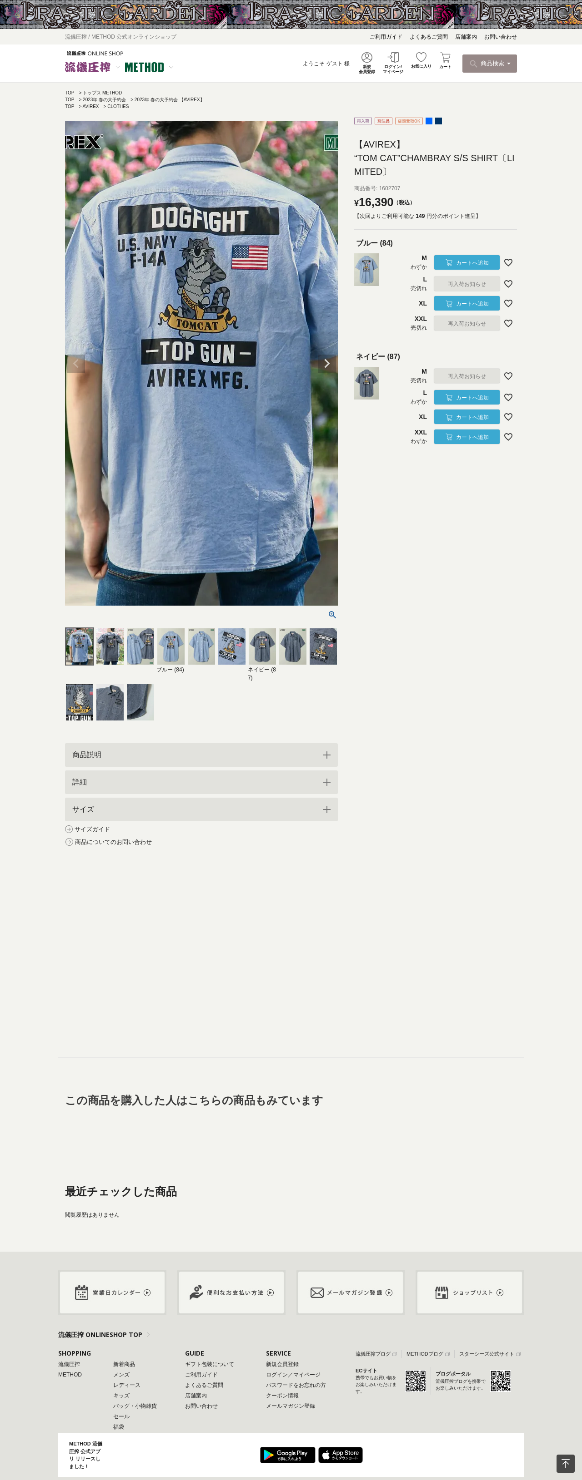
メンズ (121, 1374)
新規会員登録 (282, 1364)
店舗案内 (466, 37)
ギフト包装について (209, 1364)
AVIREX (91, 106)
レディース (126, 1385)
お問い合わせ (500, 37)
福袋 (118, 1427)
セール (121, 1416)
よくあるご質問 (429, 37)
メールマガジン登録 (290, 1406)
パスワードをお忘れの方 (296, 1385)
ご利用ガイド (386, 37)
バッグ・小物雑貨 (135, 1406)
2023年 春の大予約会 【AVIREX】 (170, 99)
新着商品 (124, 1364)
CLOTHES (118, 106)
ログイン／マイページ (293, 1374)
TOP (69, 92)
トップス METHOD (102, 92)
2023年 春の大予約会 (104, 99)
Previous (76, 364)
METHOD (70, 1374)
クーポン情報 (282, 1395)
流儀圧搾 (69, 1364)
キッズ (121, 1395)
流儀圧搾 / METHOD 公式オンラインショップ (120, 37)
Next (327, 364)
